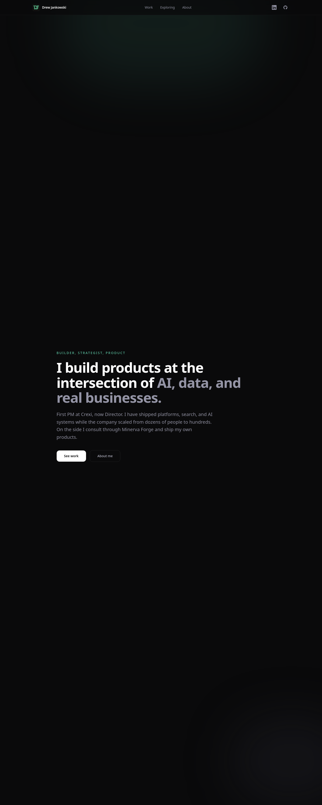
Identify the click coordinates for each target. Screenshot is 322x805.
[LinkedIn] (274, 7)
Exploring (167, 7)
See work (71, 456)
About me (105, 456)
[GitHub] (285, 7)
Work (149, 7)
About (187, 7)
